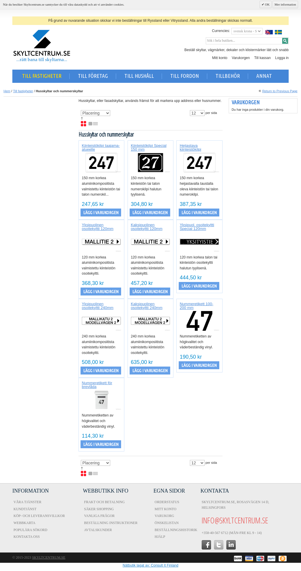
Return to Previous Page (279, 91)
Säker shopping (99, 509)
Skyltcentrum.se (48, 557)
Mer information (285, 4)
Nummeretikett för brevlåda (97, 385)
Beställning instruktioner (111, 523)
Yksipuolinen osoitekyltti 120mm (97, 227)
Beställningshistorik (176, 530)
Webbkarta (24, 523)
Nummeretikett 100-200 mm (196, 306)
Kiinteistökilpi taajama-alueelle (101, 147)
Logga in (282, 58)
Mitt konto (220, 58)
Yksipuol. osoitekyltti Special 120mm (197, 227)
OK (267, 4)
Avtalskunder (98, 530)
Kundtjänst (25, 509)
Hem (7, 91)
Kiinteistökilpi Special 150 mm (148, 147)
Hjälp (160, 537)
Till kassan (262, 58)
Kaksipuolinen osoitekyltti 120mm (147, 227)
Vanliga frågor (99, 516)
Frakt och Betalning (104, 502)
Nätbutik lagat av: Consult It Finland (150, 565)
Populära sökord (30, 530)
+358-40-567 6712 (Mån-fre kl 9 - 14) (232, 533)
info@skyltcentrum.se (235, 520)
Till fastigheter (23, 91)
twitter (218, 545)
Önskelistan (167, 523)
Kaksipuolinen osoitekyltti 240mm (147, 306)
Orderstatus (167, 502)
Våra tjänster (27, 502)
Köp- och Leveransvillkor (39, 516)
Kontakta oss (27, 537)
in (231, 545)
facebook (206, 545)
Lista (93, 124)
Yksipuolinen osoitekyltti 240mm (97, 306)
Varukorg (164, 516)
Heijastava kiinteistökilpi (190, 147)
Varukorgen (241, 58)
